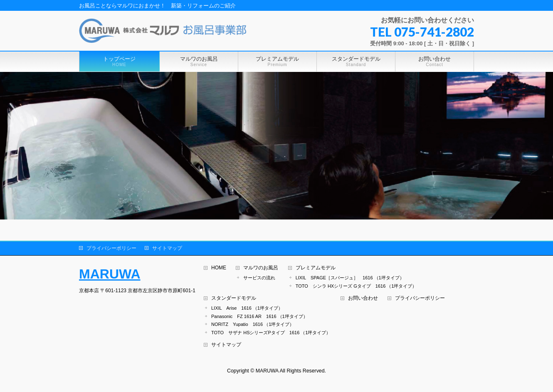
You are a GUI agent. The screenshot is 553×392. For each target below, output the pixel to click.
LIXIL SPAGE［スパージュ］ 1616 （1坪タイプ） (350, 277)
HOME (218, 268)
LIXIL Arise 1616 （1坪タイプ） (247, 308)
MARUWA (110, 273)
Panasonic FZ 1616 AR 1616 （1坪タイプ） (259, 316)
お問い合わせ (363, 298)
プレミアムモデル (316, 268)
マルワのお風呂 (260, 268)
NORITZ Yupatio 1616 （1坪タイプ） (252, 324)
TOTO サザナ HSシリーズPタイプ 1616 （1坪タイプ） (271, 332)
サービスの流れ (259, 277)
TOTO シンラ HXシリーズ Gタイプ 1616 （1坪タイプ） (356, 286)
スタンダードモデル (233, 298)
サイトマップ (167, 248)
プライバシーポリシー (111, 248)
